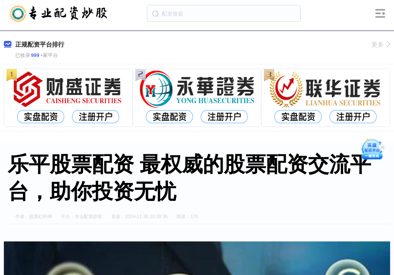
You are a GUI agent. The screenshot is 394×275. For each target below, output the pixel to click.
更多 (380, 44)
